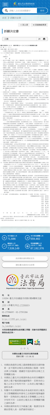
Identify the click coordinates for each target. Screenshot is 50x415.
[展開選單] (5, 4)
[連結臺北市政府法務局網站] (25, 281)
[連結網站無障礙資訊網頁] (17, 342)
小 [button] (21, 348)
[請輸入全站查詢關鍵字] (22, 10)
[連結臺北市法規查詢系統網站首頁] (24, 4)
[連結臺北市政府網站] (37, 342)
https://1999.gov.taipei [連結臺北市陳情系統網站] (14, 319)
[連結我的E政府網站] (30, 342)
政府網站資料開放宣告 (25, 258)
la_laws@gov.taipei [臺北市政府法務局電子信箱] (11, 326)
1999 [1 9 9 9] (4, 305)
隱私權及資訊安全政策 (25, 265)
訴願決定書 (15, 18)
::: (1, 16)
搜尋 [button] (42, 11)
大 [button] (28, 348)
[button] (24, 25)
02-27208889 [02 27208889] (23, 305)
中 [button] (24, 348)
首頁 (4, 18)
